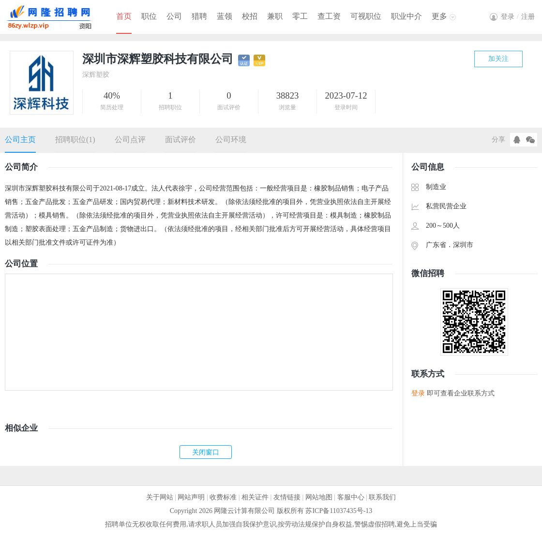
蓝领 (224, 16)
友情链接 (287, 497)
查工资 (329, 16)
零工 (300, 16)
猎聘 (199, 16)
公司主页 (20, 139)
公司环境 (230, 139)
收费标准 (223, 497)
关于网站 (159, 497)
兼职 (275, 16)
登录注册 (518, 16)
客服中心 (350, 497)
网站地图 (318, 497)
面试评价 (180, 139)
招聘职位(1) (75, 139)
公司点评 (130, 139)
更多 (439, 16)
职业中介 (406, 16)
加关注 (498, 58)
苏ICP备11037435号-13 (338, 510)
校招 (249, 16)
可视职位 (365, 16)
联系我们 (382, 497)
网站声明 (191, 497)
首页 (124, 16)
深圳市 (463, 245)
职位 (149, 16)
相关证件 (255, 497)
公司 (174, 16)
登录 (418, 393)
